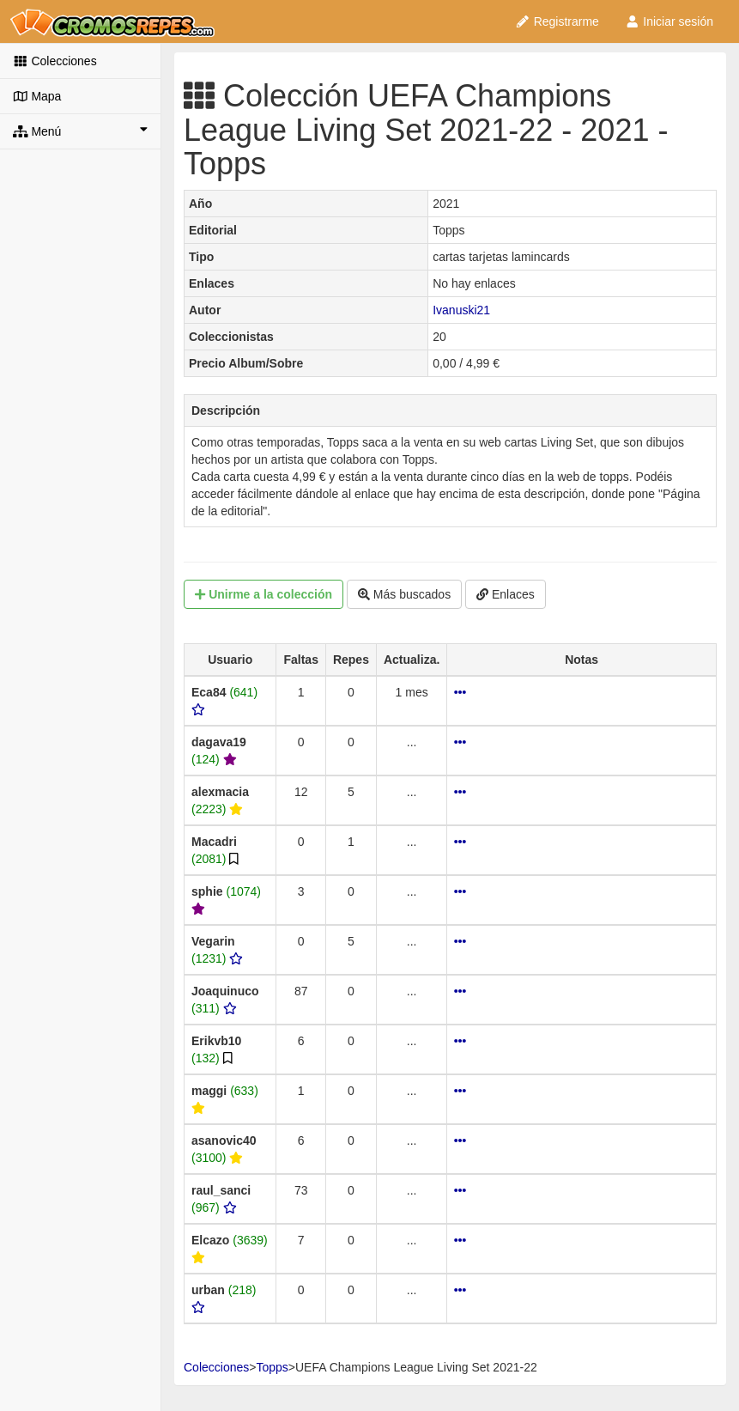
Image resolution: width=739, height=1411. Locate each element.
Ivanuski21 (461, 310)
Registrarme (557, 21)
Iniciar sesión (669, 21)
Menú (80, 130)
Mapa (37, 96)
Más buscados (404, 594)
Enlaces (505, 594)
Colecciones (55, 61)
